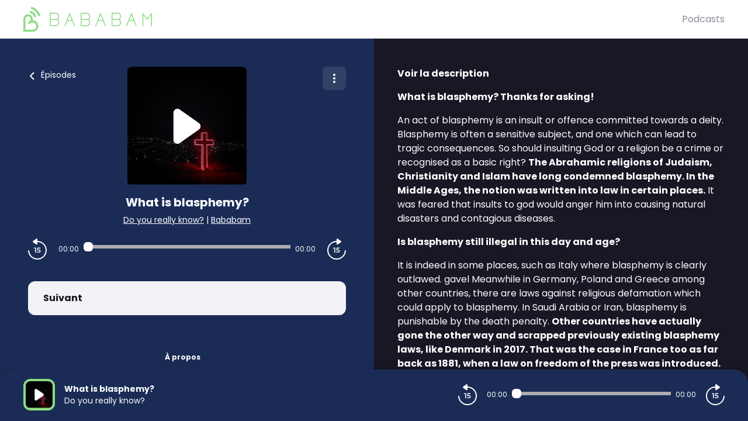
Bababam (231, 220)
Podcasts (703, 19)
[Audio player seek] (187, 246)
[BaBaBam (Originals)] (352, 19)
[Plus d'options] (334, 78)
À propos (182, 357)
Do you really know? (163, 220)
